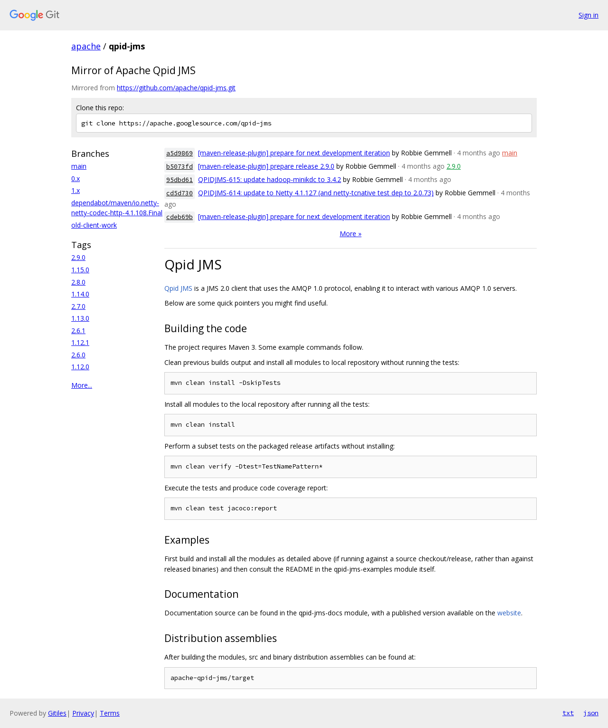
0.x (75, 178)
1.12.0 (80, 366)
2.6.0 (78, 354)
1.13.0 (80, 318)
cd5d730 (179, 193)
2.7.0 (78, 306)
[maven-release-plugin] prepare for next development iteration (294, 152)
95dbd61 (179, 180)
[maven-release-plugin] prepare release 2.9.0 (266, 166)
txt (568, 713)
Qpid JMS (178, 288)
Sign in (588, 14)
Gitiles (57, 713)
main (78, 166)
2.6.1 (78, 330)
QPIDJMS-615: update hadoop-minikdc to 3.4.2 (269, 179)
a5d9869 (179, 153)
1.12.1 (80, 342)
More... (81, 385)
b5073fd (179, 167)
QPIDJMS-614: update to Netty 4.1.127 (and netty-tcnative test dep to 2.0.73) (316, 192)
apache (86, 46)
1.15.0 (80, 269)
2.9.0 (78, 257)
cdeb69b (179, 217)
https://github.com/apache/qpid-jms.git (176, 87)
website (509, 612)
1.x (75, 190)
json (590, 713)
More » (350, 233)
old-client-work (94, 225)
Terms (110, 713)
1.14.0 (80, 293)
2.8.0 (78, 282)
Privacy (83, 713)
